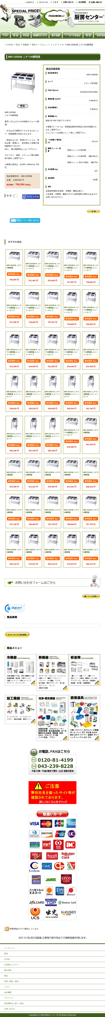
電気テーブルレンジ (41, 44)
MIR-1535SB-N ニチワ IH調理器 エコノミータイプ (14, 307)
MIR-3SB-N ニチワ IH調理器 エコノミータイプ (33, 436)
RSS (21, 929)
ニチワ (56, 44)
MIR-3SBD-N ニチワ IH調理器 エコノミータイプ (52, 394)
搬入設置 (7, 970)
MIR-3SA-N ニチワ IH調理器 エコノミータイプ (52, 436)
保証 (6, 976)
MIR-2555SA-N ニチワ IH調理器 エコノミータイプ (71, 432)
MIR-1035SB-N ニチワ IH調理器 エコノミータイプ (33, 352)
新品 (18, 44)
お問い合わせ (9, 1009)
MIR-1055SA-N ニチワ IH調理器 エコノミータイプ (14, 352)
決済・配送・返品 (11, 981)
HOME (10, 44)
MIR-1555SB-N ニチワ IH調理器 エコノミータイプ (71, 267)
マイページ (8, 998)
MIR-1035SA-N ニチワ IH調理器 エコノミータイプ (52, 352)
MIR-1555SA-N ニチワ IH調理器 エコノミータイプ (90, 267)
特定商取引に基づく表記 (14, 1003)
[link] (15, 609)
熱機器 (26, 44)
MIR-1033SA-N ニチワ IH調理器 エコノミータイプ (90, 352)
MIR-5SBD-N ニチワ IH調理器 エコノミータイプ (14, 394)
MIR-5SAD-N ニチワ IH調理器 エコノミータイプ (33, 394)
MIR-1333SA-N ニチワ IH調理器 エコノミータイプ (71, 309)
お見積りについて (11, 965)
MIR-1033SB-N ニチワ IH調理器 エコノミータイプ (71, 352)
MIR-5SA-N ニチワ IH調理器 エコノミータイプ (14, 436)
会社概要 (7, 992)
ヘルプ (7, 987)
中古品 (7, 959)
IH (63, 44)
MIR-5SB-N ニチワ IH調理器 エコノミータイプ (90, 394)
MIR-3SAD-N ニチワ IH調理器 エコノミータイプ (71, 394)
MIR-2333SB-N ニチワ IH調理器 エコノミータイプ (33, 266)
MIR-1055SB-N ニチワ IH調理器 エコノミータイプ (90, 309)
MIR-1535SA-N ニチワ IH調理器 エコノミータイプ (33, 307)
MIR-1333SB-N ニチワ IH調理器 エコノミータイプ (52, 307)
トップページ (9, 948)
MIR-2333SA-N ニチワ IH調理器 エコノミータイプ (52, 266)
